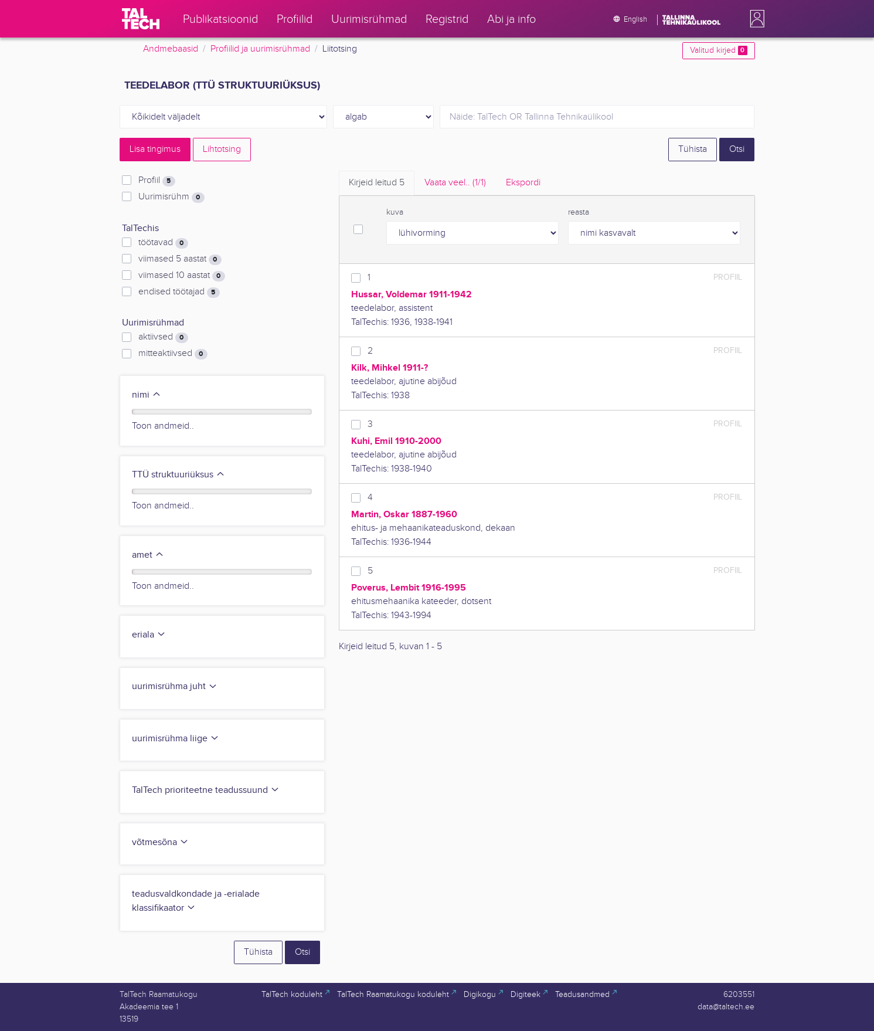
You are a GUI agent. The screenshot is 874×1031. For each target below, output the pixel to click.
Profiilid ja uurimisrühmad (260, 49)
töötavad (163, 243)
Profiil (156, 180)
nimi (146, 395)
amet (148, 555)
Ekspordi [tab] (523, 182)
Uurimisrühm (171, 197)
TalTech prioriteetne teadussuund (206, 790)
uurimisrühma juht (174, 686)
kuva (394, 212)
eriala (149, 634)
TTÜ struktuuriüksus (178, 474)
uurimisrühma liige (175, 738)
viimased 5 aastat (179, 259)
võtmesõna (160, 842)
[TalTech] (140, 19)
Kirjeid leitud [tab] (376, 182)
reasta (578, 212)
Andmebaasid (170, 49)
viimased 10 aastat (181, 276)
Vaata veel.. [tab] (455, 182)
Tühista (692, 149)
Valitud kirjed (718, 50)
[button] (755, 19)
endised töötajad (178, 292)
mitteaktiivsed (172, 354)
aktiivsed (163, 337)
